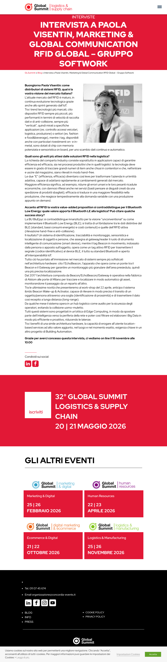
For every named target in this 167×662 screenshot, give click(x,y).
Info (28, 617)
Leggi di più (23, 657)
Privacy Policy (95, 616)
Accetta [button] (153, 654)
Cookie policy (95, 612)
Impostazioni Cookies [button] (128, 654)
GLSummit (30, 72)
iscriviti (36, 412)
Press (29, 622)
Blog (40, 72)
